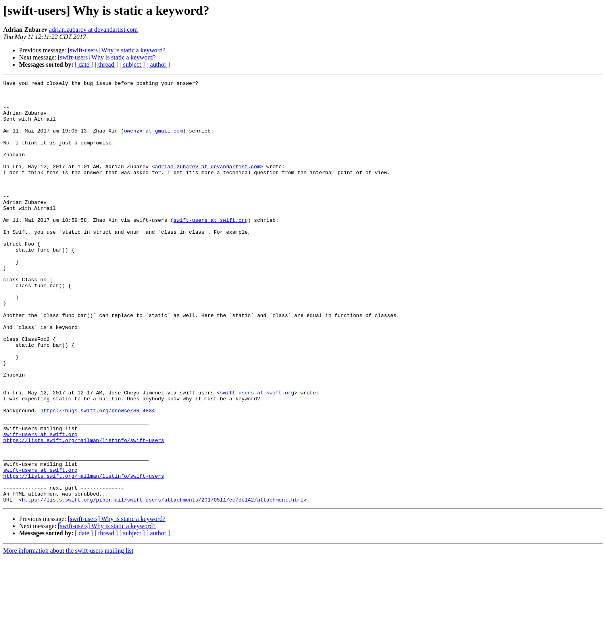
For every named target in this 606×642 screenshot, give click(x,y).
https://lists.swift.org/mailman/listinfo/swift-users (83, 512)
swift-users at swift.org (210, 248)
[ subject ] (132, 64)
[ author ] (158, 64)
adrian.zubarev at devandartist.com (93, 29)
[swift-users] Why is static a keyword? (116, 50)
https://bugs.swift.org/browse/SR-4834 (97, 477)
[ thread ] (106, 64)
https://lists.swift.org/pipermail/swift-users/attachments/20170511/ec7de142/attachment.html (163, 584)
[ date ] (84, 64)
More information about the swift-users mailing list (68, 635)
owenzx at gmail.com (153, 141)
